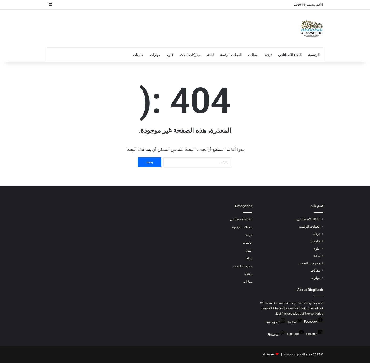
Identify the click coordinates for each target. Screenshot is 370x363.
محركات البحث (190, 55)
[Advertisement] (138, 25)
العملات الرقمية (230, 55)
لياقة (210, 55)
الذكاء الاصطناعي (290, 55)
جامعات (138, 55)
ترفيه (268, 55)
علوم (170, 55)
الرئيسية (314, 55)
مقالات (253, 55)
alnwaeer (268, 354)
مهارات (155, 55)
